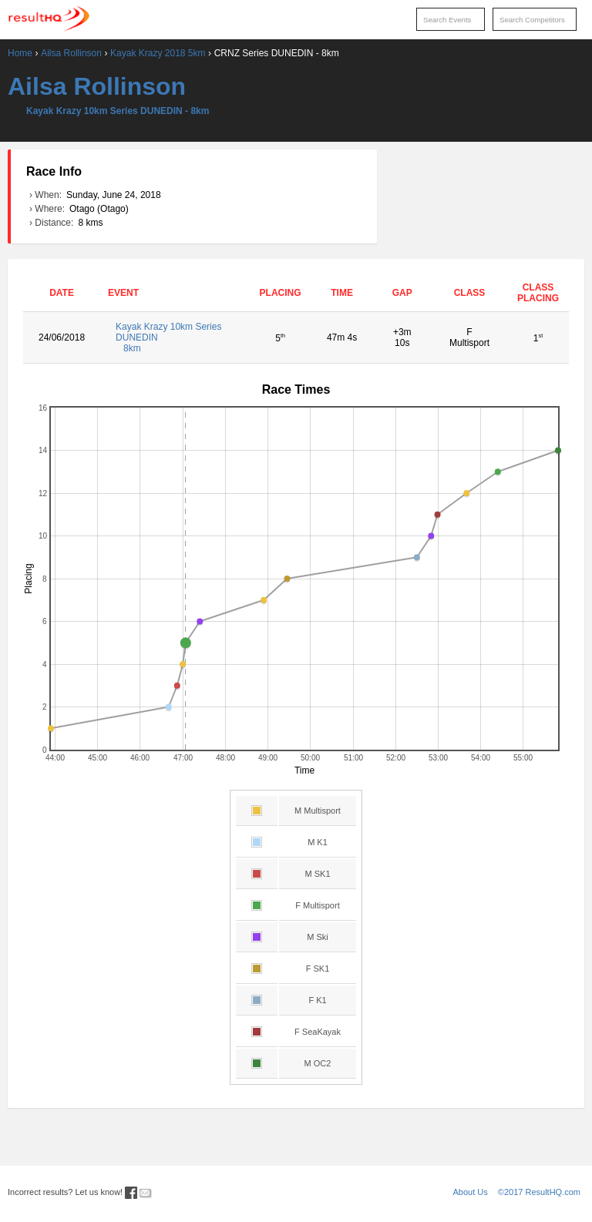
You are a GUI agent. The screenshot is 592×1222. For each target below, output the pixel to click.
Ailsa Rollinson (71, 53)
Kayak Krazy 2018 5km (157, 53)
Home (20, 53)
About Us (470, 1192)
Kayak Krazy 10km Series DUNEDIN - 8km (117, 111)
